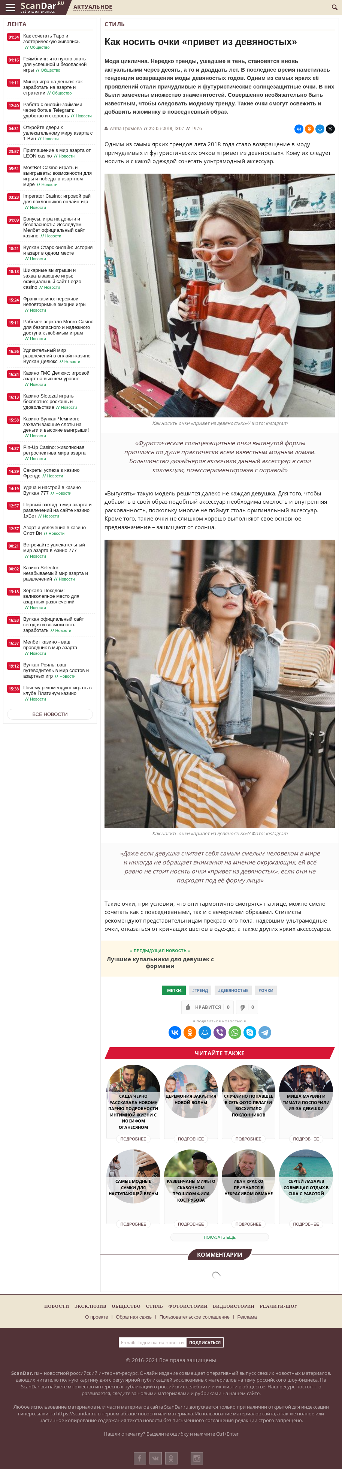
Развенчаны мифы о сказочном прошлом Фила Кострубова (191, 1190)
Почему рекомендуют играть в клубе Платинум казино (57, 693)
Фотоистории (188, 1306)
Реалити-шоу (279, 1306)
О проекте (96, 1317)
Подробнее (133, 1139)
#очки (265, 990)
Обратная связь (134, 1317)
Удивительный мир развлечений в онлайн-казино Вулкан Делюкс (57, 356)
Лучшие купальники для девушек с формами (160, 962)
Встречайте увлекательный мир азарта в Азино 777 (54, 550)
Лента (17, 24)
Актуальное (92, 7)
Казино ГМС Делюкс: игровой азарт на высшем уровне (56, 378)
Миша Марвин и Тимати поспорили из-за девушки (306, 1102)
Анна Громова (126, 128)
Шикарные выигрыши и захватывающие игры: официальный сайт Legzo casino (52, 278)
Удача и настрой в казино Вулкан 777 (52, 490)
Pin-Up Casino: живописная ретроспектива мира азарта (54, 453)
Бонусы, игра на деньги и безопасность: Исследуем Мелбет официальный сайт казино (54, 227)
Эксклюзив (91, 1306)
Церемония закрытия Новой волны (191, 1099)
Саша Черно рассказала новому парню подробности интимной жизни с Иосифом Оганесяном (133, 1111)
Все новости (50, 714)
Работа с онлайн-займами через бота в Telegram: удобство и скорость (58, 110)
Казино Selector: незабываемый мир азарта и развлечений (55, 573)
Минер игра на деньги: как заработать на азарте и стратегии (52, 87)
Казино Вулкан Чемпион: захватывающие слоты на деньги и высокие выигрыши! (56, 427)
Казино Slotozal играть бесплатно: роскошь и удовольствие (50, 401)
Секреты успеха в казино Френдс (51, 473)
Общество (126, 1306)
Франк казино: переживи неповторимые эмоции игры (55, 304)
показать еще (220, 1237)
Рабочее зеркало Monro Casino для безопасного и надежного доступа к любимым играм (58, 330)
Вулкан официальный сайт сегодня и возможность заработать (53, 624)
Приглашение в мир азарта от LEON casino (57, 153)
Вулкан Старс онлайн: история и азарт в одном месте (58, 253)
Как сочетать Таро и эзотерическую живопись (51, 41)
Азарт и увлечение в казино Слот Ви (54, 530)
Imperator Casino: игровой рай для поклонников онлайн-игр (57, 201)
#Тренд (200, 990)
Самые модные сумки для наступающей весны (133, 1187)
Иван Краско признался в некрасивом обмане (248, 1187)
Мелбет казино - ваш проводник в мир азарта (50, 647)
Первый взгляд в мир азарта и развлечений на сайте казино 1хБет (57, 510)
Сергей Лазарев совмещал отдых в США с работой (306, 1187)
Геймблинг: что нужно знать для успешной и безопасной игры (55, 64)
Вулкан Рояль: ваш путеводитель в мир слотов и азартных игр (56, 670)
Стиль (115, 24)
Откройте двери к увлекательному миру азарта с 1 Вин (58, 133)
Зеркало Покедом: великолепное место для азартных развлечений (51, 599)
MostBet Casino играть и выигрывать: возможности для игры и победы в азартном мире (57, 176)
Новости (56, 1306)
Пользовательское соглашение (195, 1317)
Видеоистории (233, 1306)
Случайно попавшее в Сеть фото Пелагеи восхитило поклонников (248, 1105)
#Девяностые (233, 990)
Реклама (247, 1317)
